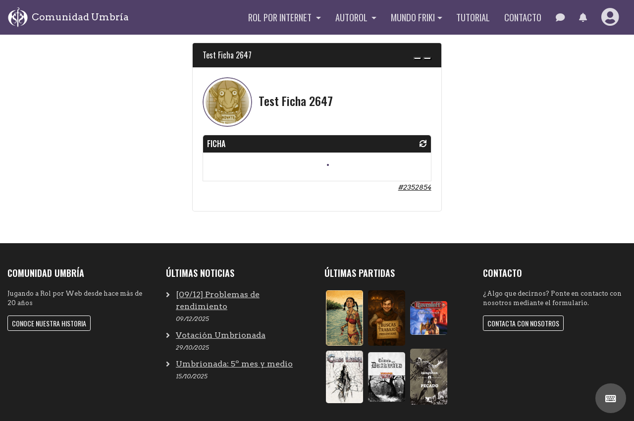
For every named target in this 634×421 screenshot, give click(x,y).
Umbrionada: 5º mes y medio (234, 363)
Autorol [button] (352, 17)
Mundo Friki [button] (413, 17)
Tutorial (473, 17)
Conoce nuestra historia (49, 323)
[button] (583, 17)
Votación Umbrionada (220, 335)
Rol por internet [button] (281, 17)
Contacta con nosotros (523, 323)
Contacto (522, 17)
